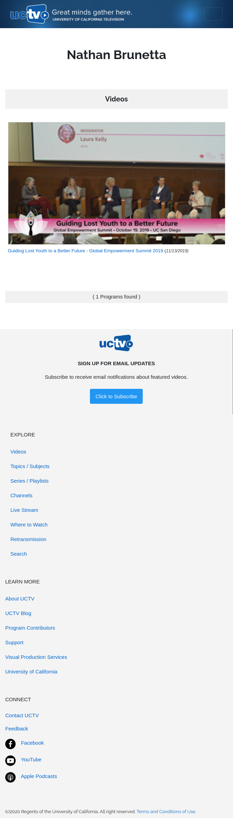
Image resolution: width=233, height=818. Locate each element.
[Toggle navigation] (213, 14)
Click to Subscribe (116, 396)
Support (14, 642)
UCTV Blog (18, 613)
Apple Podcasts (39, 776)
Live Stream (24, 510)
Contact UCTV (22, 715)
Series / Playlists (29, 481)
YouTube (31, 759)
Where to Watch (29, 524)
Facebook (32, 743)
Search (18, 554)
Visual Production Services (36, 657)
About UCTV (19, 599)
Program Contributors (30, 628)
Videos (18, 452)
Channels (21, 495)
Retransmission (28, 539)
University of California (31, 671)
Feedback (16, 728)
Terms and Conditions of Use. (166, 811)
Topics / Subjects (30, 466)
